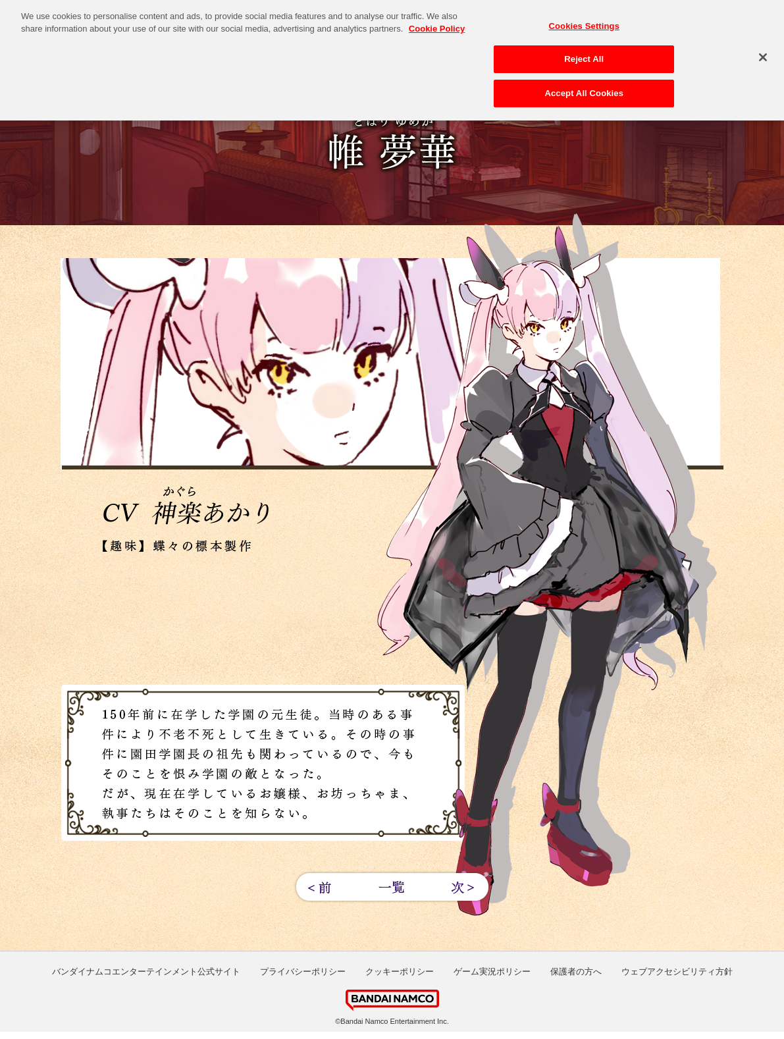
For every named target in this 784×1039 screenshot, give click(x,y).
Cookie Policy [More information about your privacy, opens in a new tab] (437, 25)
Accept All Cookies (583, 90)
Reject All (584, 56)
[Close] (762, 54)
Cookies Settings (584, 23)
